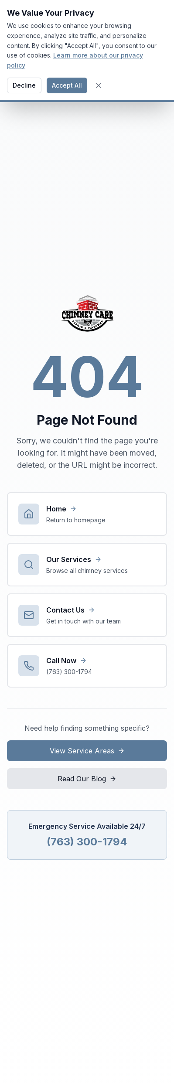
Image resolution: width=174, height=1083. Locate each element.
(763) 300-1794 (87, 841)
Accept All (67, 85)
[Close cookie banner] (98, 85)
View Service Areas (87, 750)
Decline (24, 85)
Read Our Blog (87, 778)
